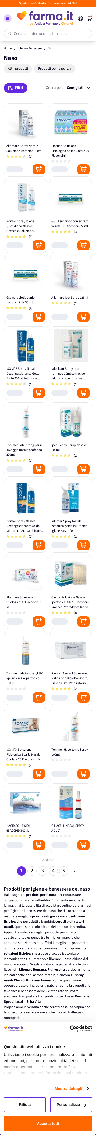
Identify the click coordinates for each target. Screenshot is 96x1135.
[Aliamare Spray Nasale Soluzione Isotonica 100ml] (25, 140)
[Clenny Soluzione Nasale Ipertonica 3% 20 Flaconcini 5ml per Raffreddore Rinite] (70, 592)
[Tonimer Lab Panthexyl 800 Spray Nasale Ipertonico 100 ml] (25, 668)
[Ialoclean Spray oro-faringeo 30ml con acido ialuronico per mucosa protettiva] (70, 363)
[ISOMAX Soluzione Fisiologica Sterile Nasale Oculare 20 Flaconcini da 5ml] (25, 744)
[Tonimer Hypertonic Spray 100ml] (70, 744)
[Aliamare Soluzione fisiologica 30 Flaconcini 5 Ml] (25, 592)
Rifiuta (25, 1104)
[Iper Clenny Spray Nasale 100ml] (70, 439)
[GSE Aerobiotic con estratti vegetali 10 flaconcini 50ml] (70, 216)
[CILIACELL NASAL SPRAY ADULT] (70, 818)
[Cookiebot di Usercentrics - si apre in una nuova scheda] (70, 1028)
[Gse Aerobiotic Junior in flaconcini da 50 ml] (25, 289)
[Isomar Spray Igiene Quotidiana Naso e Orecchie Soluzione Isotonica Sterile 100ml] (25, 216)
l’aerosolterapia (43, 975)
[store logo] (45, 18)
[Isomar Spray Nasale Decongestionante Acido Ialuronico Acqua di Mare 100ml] (25, 516)
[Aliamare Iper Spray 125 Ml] (70, 289)
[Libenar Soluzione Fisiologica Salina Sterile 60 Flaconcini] (70, 140)
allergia (76, 1012)
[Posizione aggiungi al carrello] (39, 169)
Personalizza (71, 1104)
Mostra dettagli (68, 1088)
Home (8, 48)
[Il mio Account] (80, 18)
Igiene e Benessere (30, 48)
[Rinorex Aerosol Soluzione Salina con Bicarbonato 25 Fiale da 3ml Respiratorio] (70, 668)
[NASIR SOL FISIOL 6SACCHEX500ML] (25, 818)
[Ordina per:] (78, 88)
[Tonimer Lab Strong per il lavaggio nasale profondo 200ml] (25, 439)
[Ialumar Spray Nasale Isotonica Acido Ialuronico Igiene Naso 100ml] (70, 516)
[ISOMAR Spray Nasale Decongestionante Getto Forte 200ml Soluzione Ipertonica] (25, 363)
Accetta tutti (48, 1123)
